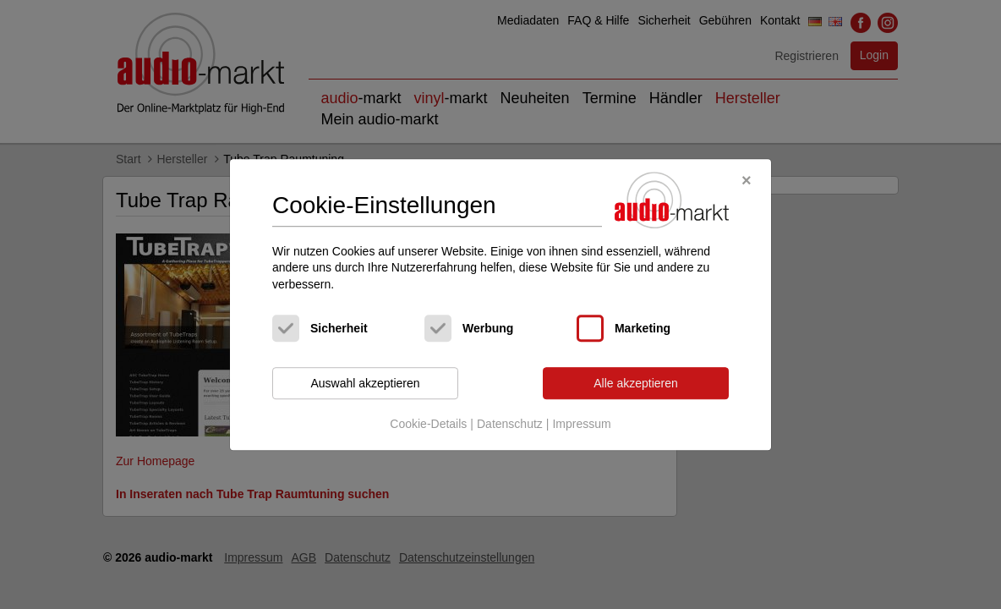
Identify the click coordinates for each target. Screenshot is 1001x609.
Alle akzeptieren (635, 383)
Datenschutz (510, 424)
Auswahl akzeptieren (364, 383)
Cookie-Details (428, 424)
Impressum (581, 424)
